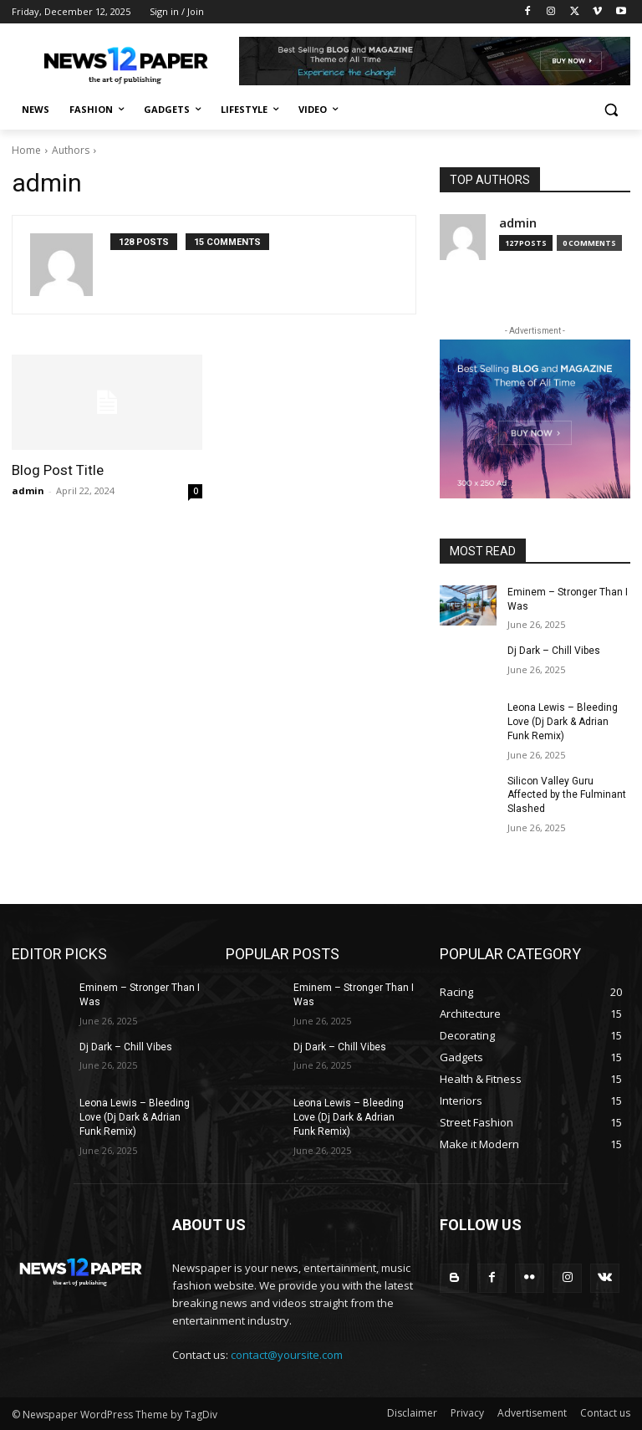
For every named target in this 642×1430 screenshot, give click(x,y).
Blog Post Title (58, 470)
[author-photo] (70, 264)
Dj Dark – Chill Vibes (553, 650)
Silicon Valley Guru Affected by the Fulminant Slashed (566, 795)
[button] (610, 110)
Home (26, 150)
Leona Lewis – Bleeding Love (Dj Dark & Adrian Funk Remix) (562, 722)
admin (28, 490)
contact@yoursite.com (287, 1354)
